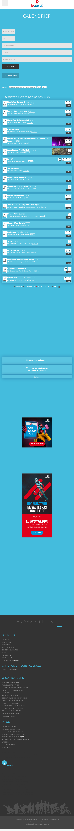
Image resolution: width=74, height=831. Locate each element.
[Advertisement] (36, 336)
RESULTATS (6, 645)
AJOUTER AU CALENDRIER (10, 682)
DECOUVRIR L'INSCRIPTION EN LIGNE (14, 698)
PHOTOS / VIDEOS (8, 647)
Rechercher (10, 67)
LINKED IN (5, 742)
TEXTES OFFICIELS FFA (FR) (11, 729)
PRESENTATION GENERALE (11, 695)
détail (69, 105)
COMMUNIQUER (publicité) (10, 703)
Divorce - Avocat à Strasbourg (11, 774)
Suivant (48, 286)
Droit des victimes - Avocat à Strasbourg (15, 782)
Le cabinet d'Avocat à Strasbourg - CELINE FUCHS (18, 757)
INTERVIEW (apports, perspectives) (13, 734)
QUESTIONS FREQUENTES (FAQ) (12, 732)
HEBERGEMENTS (7, 660)
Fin (57, 286)
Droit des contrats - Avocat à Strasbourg (15, 789)
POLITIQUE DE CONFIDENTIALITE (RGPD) (15, 739)
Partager (37, 377)
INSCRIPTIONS (6, 642)
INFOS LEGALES (7, 747)
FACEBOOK (5, 655)
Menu (5, 3)
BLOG (4, 653)
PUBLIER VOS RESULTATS (10, 685)
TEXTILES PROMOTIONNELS (11, 713)
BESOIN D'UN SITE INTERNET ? (12, 711)
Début (17, 287)
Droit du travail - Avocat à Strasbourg (14, 787)
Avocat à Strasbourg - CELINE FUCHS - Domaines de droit (20, 755)
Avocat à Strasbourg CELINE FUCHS (13, 752)
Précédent (28, 287)
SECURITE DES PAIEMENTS (11, 737)
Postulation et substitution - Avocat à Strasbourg (17, 794)
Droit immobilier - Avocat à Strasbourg (14, 784)
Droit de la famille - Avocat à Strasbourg (14, 776)
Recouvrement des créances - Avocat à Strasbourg (18, 792)
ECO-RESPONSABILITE (9, 650)
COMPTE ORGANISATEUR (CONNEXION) (15, 688)
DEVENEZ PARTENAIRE (9, 669)
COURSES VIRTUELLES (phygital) (12, 708)
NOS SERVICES (6, 693)
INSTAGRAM (6, 658)
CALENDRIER (6, 640)
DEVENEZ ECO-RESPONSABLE (11, 700)
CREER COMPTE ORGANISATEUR (12, 690)
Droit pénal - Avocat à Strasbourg (12, 779)
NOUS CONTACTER (8, 716)
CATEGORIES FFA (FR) (9, 726)
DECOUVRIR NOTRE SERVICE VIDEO (13, 706)
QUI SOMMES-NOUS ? (9, 745)
